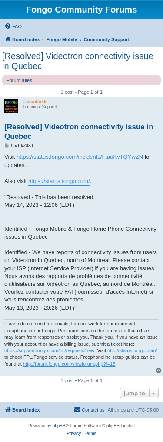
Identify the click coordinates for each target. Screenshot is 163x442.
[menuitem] (13, 26)
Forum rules (19, 80)
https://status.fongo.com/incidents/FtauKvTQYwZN (80, 157)
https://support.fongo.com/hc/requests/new (49, 350)
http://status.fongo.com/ (132, 350)
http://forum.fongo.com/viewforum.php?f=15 (69, 364)
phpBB (59, 425)
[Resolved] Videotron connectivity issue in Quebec (77, 61)
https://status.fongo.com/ (59, 181)
